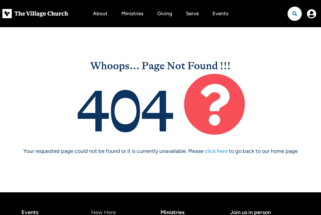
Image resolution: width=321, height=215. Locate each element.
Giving (164, 13)
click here (216, 151)
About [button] (100, 13)
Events (220, 13)
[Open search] (295, 14)
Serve (192, 13)
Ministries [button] (132, 13)
